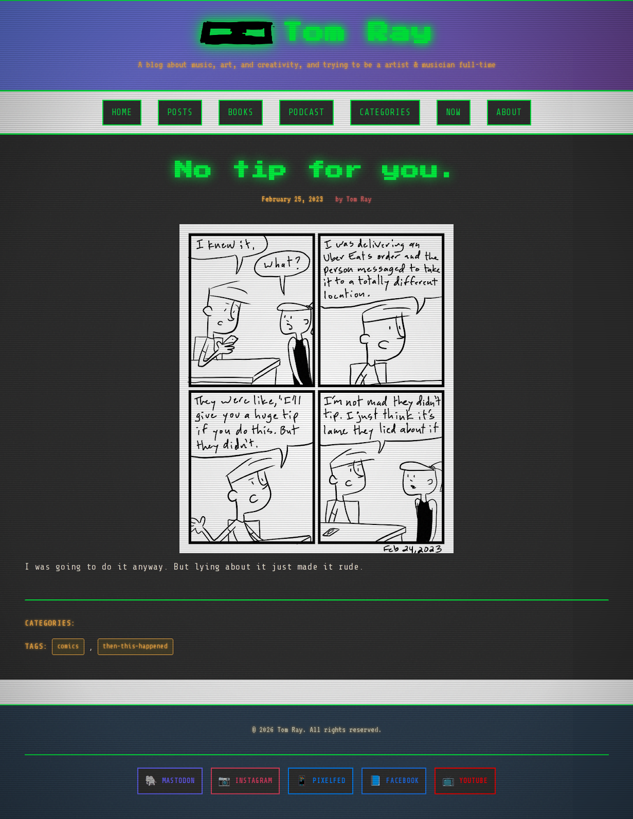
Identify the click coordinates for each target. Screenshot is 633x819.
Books (241, 112)
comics (68, 646)
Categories (385, 112)
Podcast (306, 112)
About (509, 112)
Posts (180, 112)
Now (453, 112)
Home (122, 112)
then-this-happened (135, 646)
